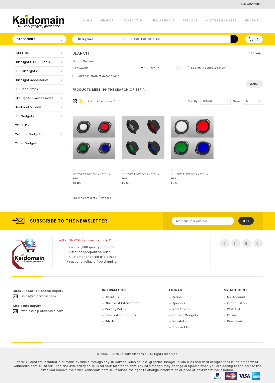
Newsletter (180, 321)
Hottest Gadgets (221, 20)
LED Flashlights (26, 71)
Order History (237, 303)
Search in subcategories (206, 67)
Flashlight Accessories (32, 80)
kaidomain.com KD (134, 354)
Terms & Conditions (120, 315)
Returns (233, 315)
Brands (107, 20)
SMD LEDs (22, 53)
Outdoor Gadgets (28, 134)
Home (87, 20)
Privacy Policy (115, 309)
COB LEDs (22, 125)
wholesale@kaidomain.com (42, 311)
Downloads (235, 321)
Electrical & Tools (28, 107)
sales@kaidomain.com (38, 296)
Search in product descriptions (96, 76)
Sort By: (193, 101)
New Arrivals (163, 20)
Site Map (112, 321)
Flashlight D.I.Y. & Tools (32, 62)
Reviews (251, 20)
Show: (237, 101)
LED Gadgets (24, 116)
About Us (112, 297)
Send (246, 221)
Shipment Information (122, 303)
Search (258, 53)
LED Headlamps (26, 89)
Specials (190, 20)
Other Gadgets (26, 143)
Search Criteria (83, 61)
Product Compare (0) (102, 101)
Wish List (233, 309)
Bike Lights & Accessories (34, 98)
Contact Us (133, 20)
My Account (236, 297)
